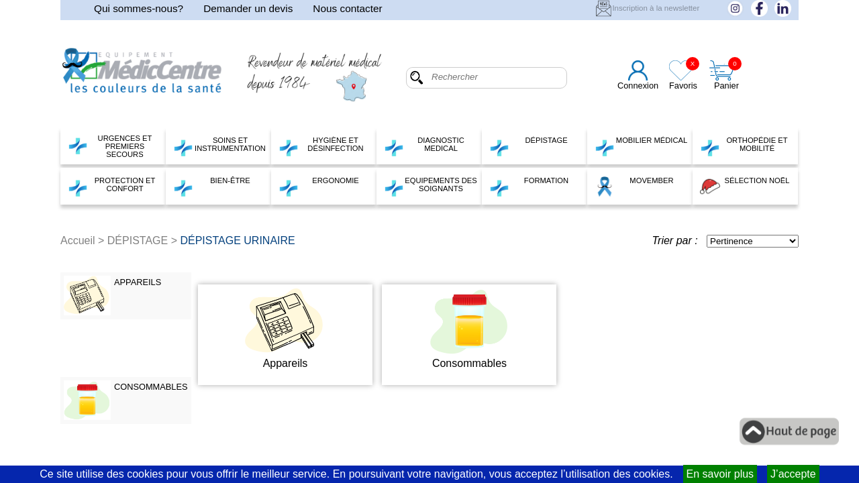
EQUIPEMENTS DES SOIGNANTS (430, 186)
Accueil (77, 240)
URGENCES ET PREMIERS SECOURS (110, 146)
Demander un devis (248, 8)
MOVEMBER (634, 186)
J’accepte (793, 474)
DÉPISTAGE (528, 146)
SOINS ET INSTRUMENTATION (219, 146)
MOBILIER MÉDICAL (641, 146)
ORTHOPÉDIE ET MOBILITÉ (744, 146)
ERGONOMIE (319, 186)
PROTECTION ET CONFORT (111, 186)
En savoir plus (720, 474)
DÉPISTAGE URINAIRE (237, 240)
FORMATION (528, 186)
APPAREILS (137, 282)
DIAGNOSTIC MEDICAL (424, 146)
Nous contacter (347, 8)
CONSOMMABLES (151, 387)
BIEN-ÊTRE (211, 186)
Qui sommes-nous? (138, 8)
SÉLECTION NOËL (744, 186)
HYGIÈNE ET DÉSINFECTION (321, 146)
